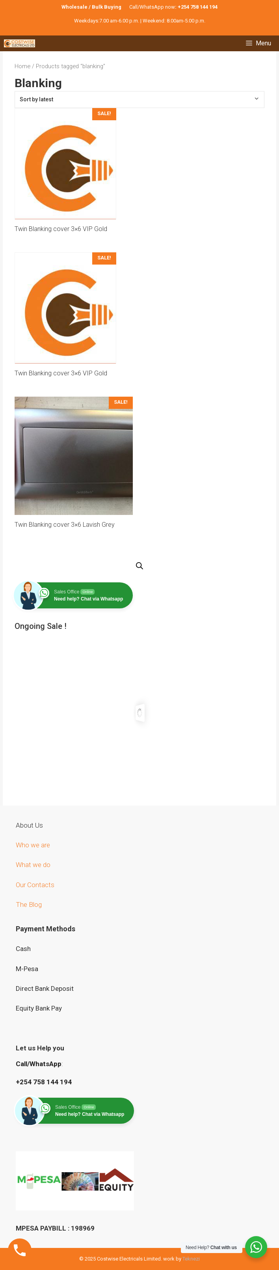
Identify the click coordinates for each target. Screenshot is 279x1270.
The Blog (29, 904)
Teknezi (191, 1259)
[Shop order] (139, 99)
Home (22, 66)
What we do (34, 865)
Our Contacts (35, 885)
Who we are (34, 845)
